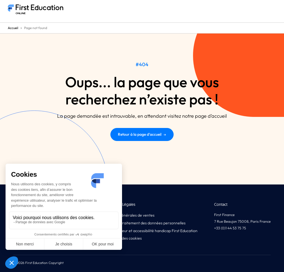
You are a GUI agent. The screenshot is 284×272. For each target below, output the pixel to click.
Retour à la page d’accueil (142, 134)
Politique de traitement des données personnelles (143, 222)
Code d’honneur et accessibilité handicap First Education (148, 230)
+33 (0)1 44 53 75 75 (230, 228)
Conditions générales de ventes (127, 215)
